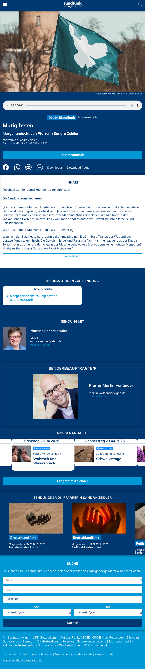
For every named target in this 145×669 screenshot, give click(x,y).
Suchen (140, 4)
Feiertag (68, 641)
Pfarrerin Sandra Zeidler (22, 140)
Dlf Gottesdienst (48, 641)
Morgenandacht (88, 117)
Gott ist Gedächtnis (86, 547)
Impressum (10, 654)
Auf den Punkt (70, 637)
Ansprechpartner (41, 654)
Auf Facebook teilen (6, 167)
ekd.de (88, 654)
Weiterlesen (72, 256)
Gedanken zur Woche (91, 641)
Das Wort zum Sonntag (18, 641)
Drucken (40, 167)
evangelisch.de (104, 654)
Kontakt (24, 654)
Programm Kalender (72, 481)
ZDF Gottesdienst (95, 645)
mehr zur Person (40, 345)
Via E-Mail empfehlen (28, 167)
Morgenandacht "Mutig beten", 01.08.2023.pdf (34, 298)
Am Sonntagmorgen (16, 637)
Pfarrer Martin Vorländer (111, 385)
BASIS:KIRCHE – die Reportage (103, 637)
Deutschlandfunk (13, 143)
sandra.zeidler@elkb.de (45, 341)
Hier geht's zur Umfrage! (53, 190)
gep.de (77, 654)
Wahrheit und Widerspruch (45, 460)
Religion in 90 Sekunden (19, 645)
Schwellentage (108, 458)
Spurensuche (47, 645)
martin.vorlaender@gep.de (107, 393)
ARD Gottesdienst (45, 637)
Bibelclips (133, 637)
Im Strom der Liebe (23, 547)
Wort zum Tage (70, 645)
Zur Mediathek (72, 155)
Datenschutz (62, 654)
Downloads (55, 168)
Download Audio (78, 168)
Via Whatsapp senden (17, 167)
